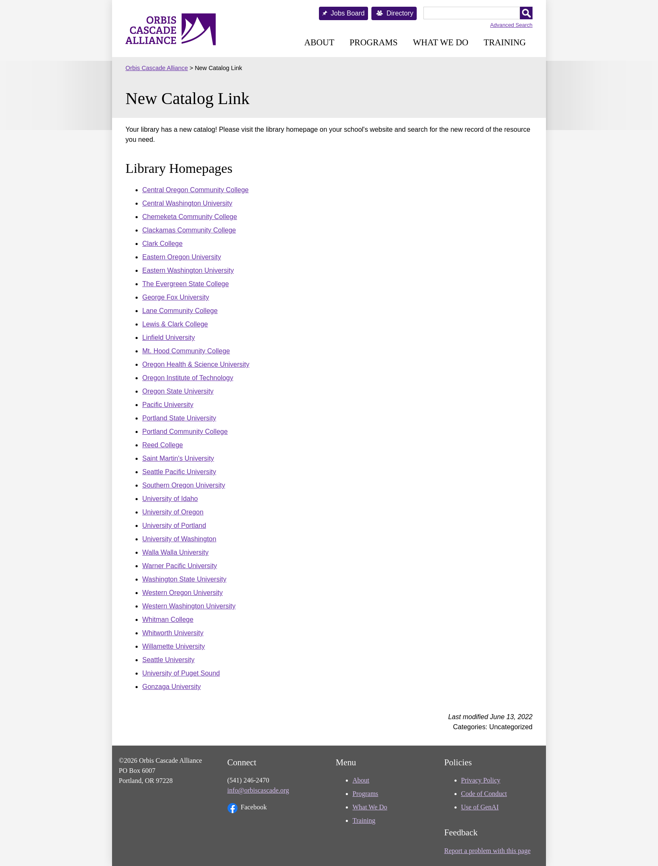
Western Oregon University (182, 592)
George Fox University (175, 297)
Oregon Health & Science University (195, 364)
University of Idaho (170, 498)
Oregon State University (178, 391)
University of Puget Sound (181, 673)
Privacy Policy (481, 780)
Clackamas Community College (189, 230)
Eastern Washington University (188, 270)
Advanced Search (511, 25)
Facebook (247, 808)
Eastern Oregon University (181, 257)
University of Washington (179, 539)
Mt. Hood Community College (186, 351)
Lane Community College (180, 310)
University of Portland (174, 525)
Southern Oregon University (183, 485)
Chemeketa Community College (189, 216)
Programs (373, 42)
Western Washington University (188, 606)
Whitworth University (173, 632)
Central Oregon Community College (195, 189)
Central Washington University (187, 203)
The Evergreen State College (185, 283)
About (319, 42)
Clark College (162, 243)
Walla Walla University (175, 552)
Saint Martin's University (178, 458)
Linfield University (168, 337)
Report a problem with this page (487, 850)
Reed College (162, 445)
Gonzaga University (171, 686)
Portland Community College (185, 431)
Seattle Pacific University (179, 471)
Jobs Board (348, 13)
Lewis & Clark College (175, 324)
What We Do (440, 42)
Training (504, 42)
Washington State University (184, 579)
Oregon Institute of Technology (187, 377)
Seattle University (168, 659)
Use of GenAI (480, 807)
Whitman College (167, 619)
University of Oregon (173, 512)
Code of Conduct (484, 793)
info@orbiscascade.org (258, 790)
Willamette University (173, 646)
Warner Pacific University (179, 565)
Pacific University (167, 404)
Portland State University (179, 418)
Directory (399, 13)
